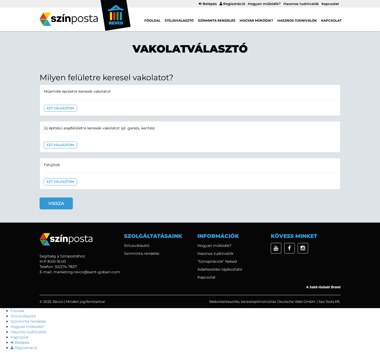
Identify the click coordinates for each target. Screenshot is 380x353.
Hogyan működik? (264, 4)
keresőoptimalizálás (258, 301)
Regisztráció (232, 4)
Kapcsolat (330, 4)
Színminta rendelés (216, 20)
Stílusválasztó (179, 20)
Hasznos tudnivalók (301, 4)
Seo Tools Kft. (329, 301)
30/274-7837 (66, 266)
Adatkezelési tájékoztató (219, 269)
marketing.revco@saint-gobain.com (86, 272)
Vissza (56, 203)
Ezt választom (60, 108)
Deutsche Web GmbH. (296, 301)
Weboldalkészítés (224, 301)
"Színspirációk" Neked (217, 261)
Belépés (208, 4)
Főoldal (152, 20)
